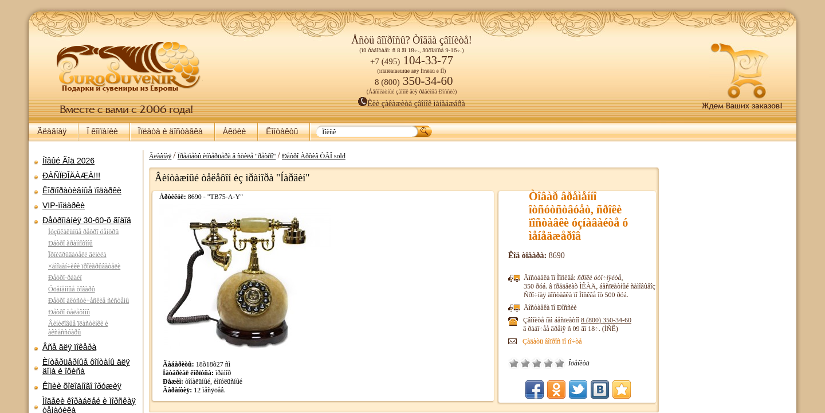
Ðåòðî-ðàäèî (65, 278)
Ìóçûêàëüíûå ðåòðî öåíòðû (83, 232)
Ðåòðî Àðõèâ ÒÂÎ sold (313, 156)
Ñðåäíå (537, 363)
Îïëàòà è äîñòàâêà (170, 131)
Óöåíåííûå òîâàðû (71, 289)
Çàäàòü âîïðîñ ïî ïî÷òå (552, 341)
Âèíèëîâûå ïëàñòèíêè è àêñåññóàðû (78, 328)
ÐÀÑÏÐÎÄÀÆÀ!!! (71, 175)
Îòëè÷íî (559, 363)
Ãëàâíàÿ (51, 131)
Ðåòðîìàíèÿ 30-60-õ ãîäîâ (86, 220)
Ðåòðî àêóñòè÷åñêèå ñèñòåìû (88, 301)
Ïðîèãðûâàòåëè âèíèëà (77, 255)
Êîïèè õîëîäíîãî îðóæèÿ (81, 386)
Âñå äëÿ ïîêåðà (69, 347)
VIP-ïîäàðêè (63, 205)
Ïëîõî (525, 363)
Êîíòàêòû (282, 131)
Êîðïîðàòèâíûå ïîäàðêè (81, 190)
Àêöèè (234, 131)
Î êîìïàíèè (102, 131)
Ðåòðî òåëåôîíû (69, 312)
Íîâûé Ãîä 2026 (68, 160)
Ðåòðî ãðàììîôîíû (70, 243)
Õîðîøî (548, 363)
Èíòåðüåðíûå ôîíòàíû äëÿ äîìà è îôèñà (86, 366)
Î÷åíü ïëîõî (514, 363)
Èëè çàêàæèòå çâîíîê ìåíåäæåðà (411, 103)
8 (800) (606, 320)
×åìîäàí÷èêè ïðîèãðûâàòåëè (84, 266)
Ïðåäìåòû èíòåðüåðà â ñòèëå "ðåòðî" (227, 156)
